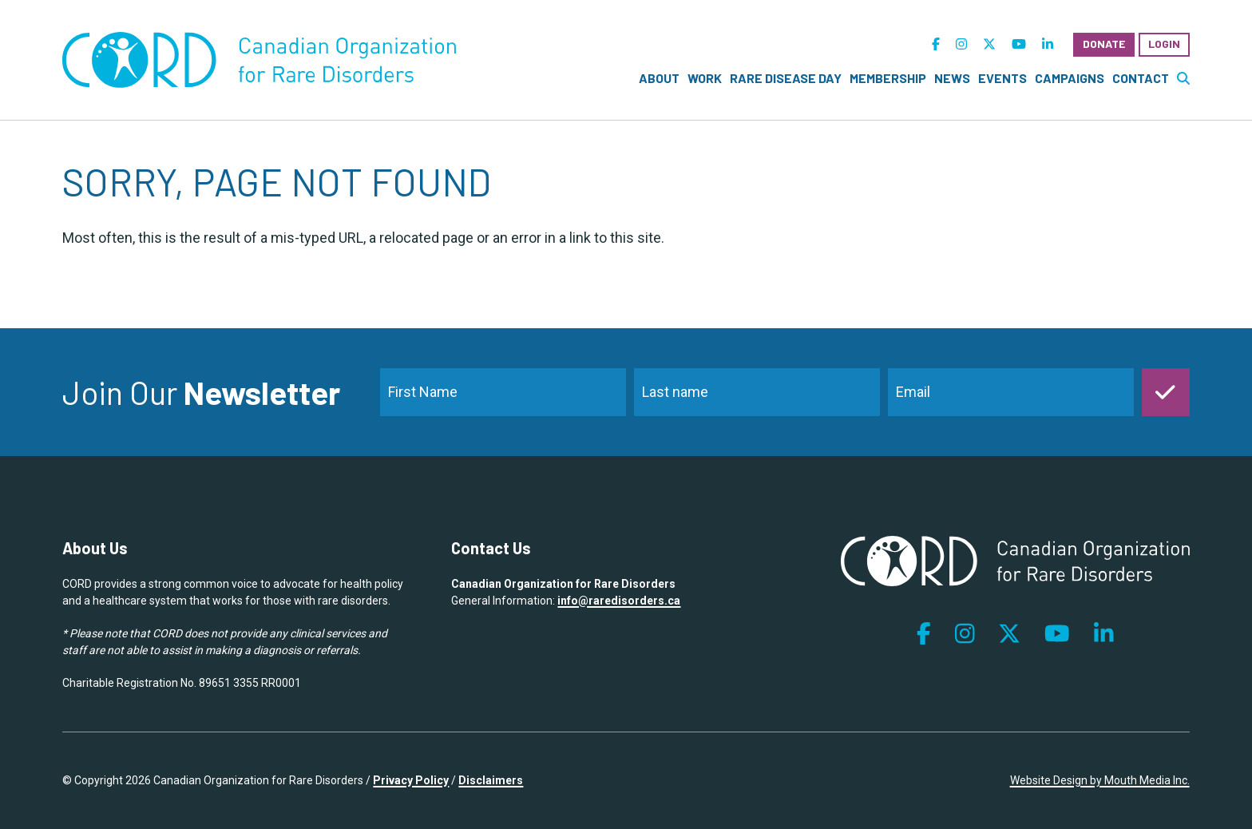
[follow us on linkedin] (1047, 44)
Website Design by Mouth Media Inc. (1100, 780)
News (952, 77)
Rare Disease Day (786, 77)
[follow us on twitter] (989, 44)
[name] (503, 392)
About (659, 77)
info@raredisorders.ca (618, 600)
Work (704, 77)
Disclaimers (490, 780)
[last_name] (757, 392)
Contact (1140, 77)
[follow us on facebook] (936, 44)
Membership (888, 77)
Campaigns (1069, 77)
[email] (1011, 392)
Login (1164, 43)
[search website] (1183, 78)
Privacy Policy (411, 780)
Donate (1104, 43)
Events (1002, 77)
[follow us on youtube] (1019, 44)
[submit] (1166, 392)
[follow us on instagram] (961, 44)
